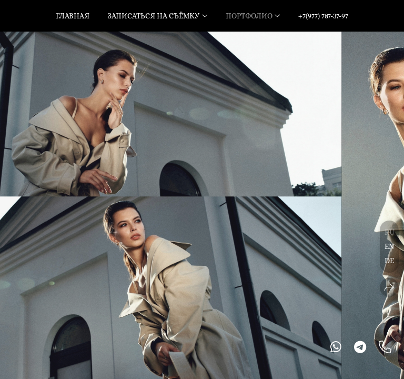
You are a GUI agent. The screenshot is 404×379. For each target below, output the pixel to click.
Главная (72, 16)
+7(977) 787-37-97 (323, 16)
